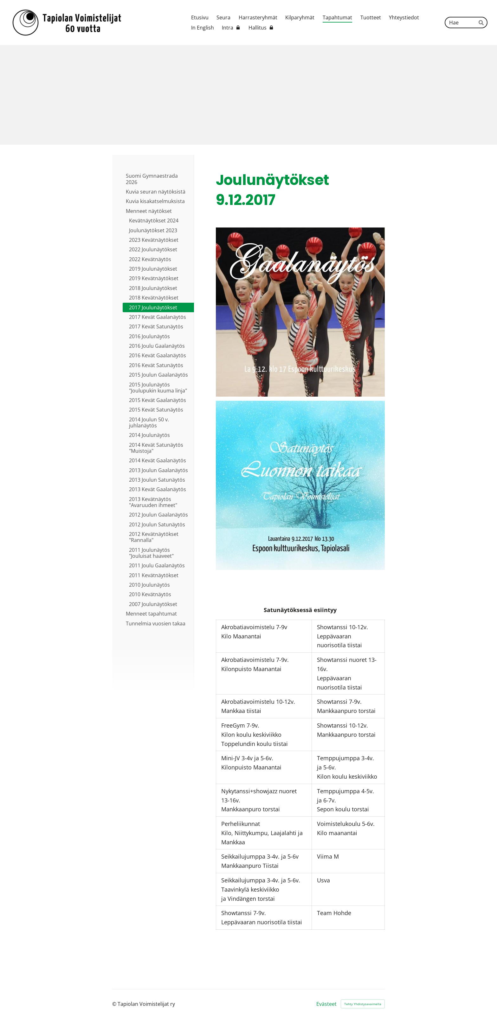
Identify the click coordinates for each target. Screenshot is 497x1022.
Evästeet (326, 1003)
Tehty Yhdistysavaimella (362, 1004)
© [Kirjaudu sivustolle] (115, 1003)
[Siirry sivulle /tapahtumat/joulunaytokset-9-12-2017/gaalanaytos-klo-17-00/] (300, 312)
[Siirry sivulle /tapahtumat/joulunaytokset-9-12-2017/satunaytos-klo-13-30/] (300, 485)
